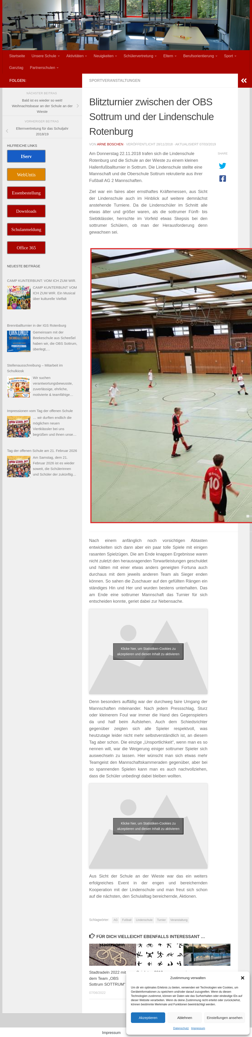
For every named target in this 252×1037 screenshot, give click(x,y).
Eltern (168, 56)
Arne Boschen (110, 144)
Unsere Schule (44, 56)
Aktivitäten (75, 56)
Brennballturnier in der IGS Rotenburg (36, 325)
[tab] (247, 516)
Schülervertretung (138, 56)
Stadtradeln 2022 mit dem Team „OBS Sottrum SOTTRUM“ (107, 978)
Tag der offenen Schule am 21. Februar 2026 (42, 451)
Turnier (161, 920)
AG (116, 920)
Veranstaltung (178, 920)
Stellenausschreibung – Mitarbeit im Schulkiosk (35, 368)
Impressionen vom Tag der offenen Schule (40, 411)
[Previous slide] (96, 385)
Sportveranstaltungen (114, 81)
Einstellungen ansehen (224, 1018)
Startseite (17, 56)
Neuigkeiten (104, 56)
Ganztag (16, 68)
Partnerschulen (42, 68)
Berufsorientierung (198, 56)
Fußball (126, 920)
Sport (228, 56)
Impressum (198, 1028)
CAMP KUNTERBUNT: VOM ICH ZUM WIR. (41, 281)
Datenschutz (181, 1028)
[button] (242, 978)
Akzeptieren (148, 1018)
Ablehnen (184, 1018)
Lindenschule (144, 920)
